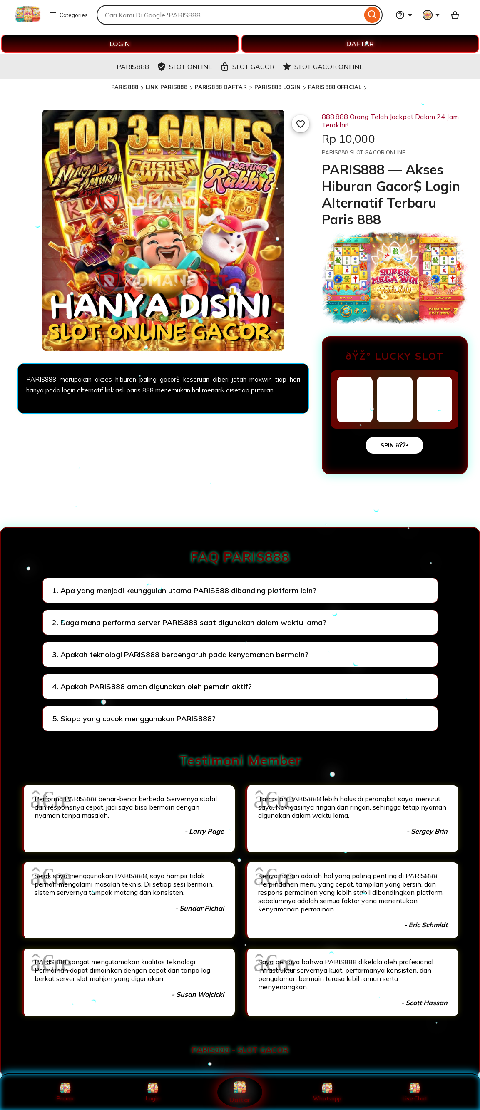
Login (153, 1092)
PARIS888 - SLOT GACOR (240, 1050)
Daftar (239, 1091)
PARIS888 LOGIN (277, 87)
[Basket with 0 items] (455, 15)
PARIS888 (124, 87)
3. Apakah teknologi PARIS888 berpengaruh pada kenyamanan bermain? (180, 654)
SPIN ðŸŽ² (394, 445)
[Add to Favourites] (300, 123)
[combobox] (229, 15)
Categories (69, 15)
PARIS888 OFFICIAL (334, 87)
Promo (65, 1092)
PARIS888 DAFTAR (221, 87)
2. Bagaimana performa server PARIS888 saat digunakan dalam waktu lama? (189, 622)
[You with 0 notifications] (431, 15)
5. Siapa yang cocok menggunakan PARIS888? (134, 718)
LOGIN (120, 44)
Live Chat (415, 1092)
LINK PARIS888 (166, 87)
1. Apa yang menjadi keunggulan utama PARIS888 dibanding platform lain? (184, 590)
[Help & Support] (404, 15)
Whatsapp (327, 1092)
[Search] (372, 15)
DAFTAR (360, 44)
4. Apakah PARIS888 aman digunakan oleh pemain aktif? (152, 686)
